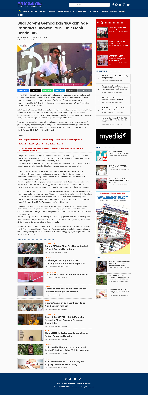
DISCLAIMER (80, 383)
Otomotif (94, 11)
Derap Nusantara (66, 11)
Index (20, 15)
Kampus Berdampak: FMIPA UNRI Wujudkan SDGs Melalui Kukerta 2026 (114, 120)
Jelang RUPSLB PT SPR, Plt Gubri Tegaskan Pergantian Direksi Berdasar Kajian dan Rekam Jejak (65, 320)
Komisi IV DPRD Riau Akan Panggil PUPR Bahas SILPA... (118, 166)
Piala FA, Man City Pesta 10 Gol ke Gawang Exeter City (114, 109)
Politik (26, 11)
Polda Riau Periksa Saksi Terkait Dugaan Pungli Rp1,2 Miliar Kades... (119, 291)
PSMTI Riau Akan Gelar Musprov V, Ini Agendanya (115, 77)
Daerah (122, 11)
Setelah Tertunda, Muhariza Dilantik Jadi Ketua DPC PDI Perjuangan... (119, 180)
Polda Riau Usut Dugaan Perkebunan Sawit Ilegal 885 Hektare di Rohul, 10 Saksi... (119, 277)
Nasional (52, 11)
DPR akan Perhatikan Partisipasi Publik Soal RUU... (119, 152)
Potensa (104, 11)
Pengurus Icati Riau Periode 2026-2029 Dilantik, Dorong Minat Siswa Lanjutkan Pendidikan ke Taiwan (115, 88)
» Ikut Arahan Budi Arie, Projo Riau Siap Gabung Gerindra (40, 144)
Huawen (42, 11)
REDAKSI (60, 383)
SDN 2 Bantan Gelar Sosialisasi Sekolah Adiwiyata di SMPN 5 (114, 99)
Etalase (113, 11)
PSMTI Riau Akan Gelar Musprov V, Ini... (117, 42)
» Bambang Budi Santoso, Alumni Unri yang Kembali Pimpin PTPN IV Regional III (49, 140)
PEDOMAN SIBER (69, 383)
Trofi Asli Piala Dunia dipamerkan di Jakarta (66, 274)
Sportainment (82, 11)
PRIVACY (88, 383)
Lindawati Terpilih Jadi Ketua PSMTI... (117, 28)
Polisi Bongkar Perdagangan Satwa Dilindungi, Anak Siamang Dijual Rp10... (119, 263)
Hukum (34, 11)
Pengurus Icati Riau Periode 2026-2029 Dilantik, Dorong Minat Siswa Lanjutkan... (117, 57)
